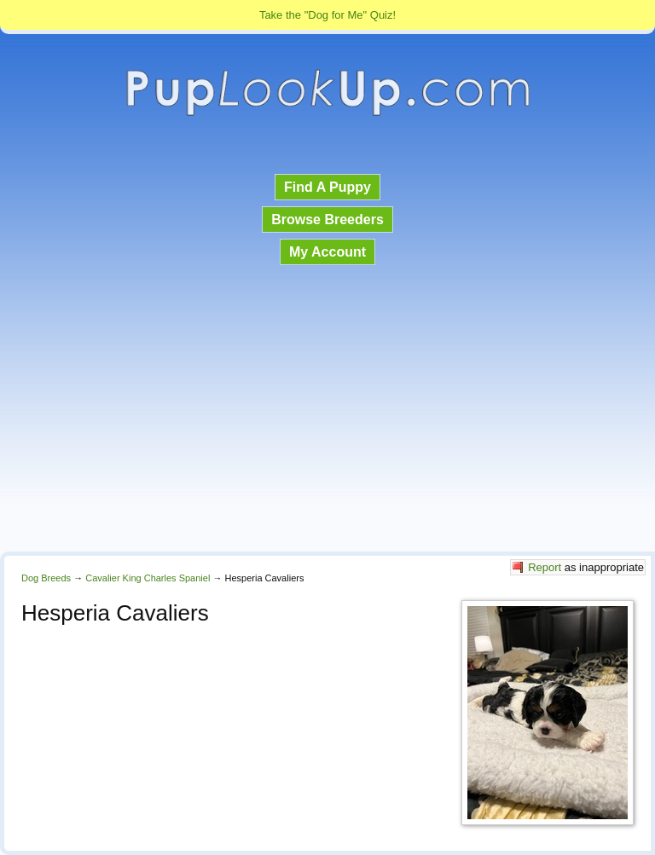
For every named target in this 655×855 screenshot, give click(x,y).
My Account (327, 252)
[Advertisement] (327, 410)
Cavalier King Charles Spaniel (147, 578)
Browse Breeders (327, 219)
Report (544, 567)
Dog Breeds (46, 578)
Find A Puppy (327, 187)
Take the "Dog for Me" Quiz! (327, 15)
